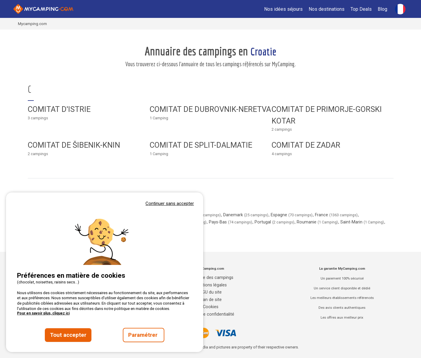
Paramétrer (143, 335)
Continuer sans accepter (170, 203)
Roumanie (318, 222)
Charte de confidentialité (210, 314)
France (337, 214)
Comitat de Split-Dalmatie (201, 145)
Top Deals (361, 9)
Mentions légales (210, 285)
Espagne (292, 214)
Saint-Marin (362, 222)
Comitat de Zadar (306, 145)
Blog (382, 9)
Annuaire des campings (210, 277)
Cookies (210, 306)
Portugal (275, 222)
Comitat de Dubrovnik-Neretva (210, 109)
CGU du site (210, 292)
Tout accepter (68, 335)
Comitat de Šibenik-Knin (74, 145)
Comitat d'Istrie (59, 109)
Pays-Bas (231, 222)
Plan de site (210, 299)
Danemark (246, 214)
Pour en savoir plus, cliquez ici (43, 313)
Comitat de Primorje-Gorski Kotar (327, 115)
